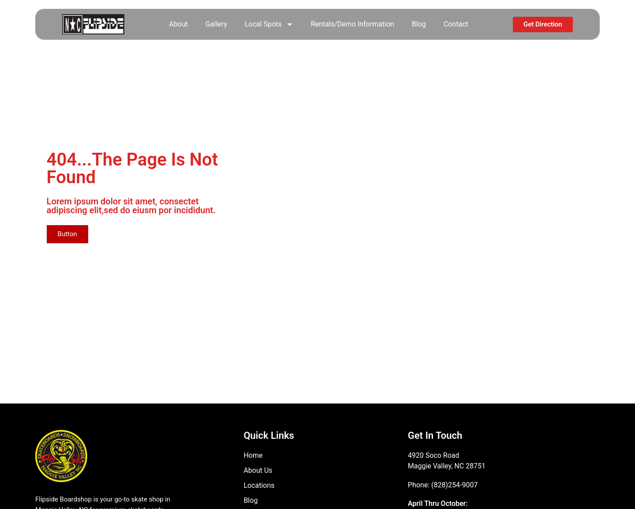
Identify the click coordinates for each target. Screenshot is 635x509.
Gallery (216, 24)
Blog (419, 24)
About (178, 24)
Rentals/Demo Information (352, 24)
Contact (456, 24)
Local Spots (269, 24)
